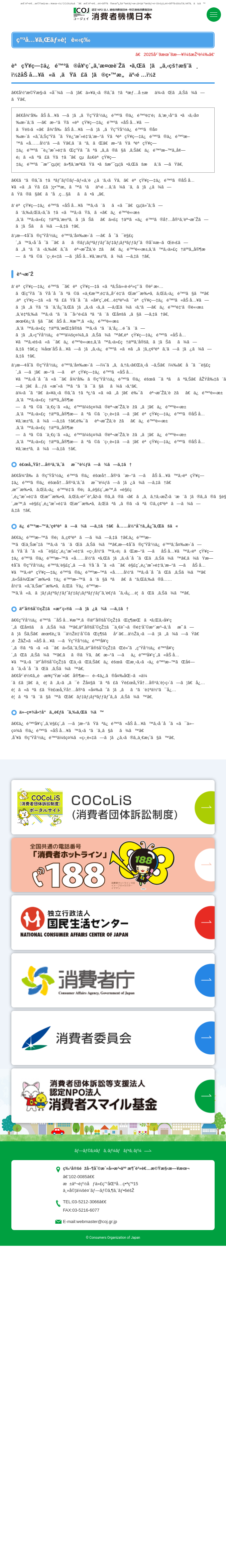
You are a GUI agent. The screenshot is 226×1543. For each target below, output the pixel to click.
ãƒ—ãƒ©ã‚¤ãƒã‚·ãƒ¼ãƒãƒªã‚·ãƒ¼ (108, 1150)
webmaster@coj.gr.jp (97, 1221)
